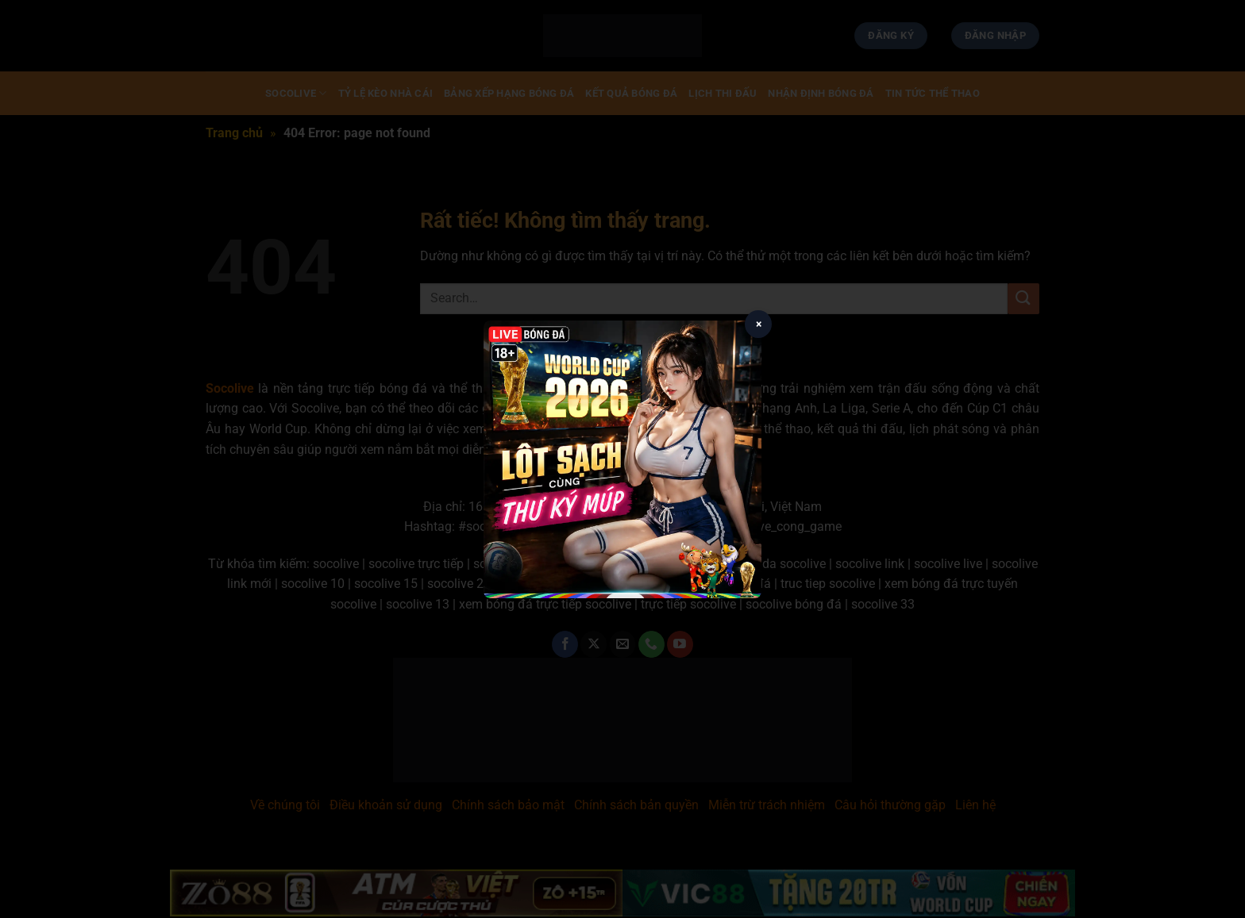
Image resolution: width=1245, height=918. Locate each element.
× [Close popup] (758, 323)
